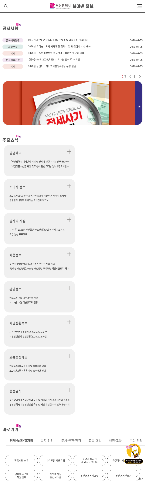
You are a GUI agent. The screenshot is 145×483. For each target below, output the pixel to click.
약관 (38, 449)
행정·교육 (115, 304)
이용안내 (88, 439)
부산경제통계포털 (89, 339)
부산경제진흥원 (123, 339)
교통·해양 (95, 304)
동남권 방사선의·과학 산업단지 (89, 324)
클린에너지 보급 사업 (123, 324)
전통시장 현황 (21, 324)
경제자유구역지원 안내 (21, 339)
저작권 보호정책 (51, 449)
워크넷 (123, 354)
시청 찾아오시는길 (61, 439)
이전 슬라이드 (130, 76)
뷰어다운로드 (104, 449)
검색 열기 (5, 6)
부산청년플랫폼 (89, 354)
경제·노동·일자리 (21, 304)
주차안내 (76, 439)
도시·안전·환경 (71, 304)
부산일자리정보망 (55, 354)
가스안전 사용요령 (55, 324)
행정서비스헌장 (88, 449)
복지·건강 (47, 304)
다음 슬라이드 (140, 76)
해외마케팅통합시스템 (55, 339)
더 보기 (65, 152)
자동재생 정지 (135, 76)
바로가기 (135, 386)
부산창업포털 (21, 354)
